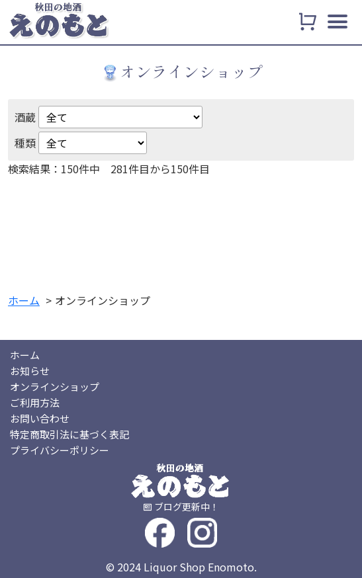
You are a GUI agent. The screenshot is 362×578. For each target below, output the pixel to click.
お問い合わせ (39, 418)
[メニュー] (337, 24)
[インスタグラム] (202, 531)
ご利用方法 (35, 402)
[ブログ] (181, 506)
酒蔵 (25, 117)
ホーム (25, 355)
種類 (25, 143)
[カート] (308, 21)
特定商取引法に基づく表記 (69, 434)
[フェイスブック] (160, 531)
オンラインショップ (54, 386)
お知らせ (30, 371)
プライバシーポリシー (59, 450)
